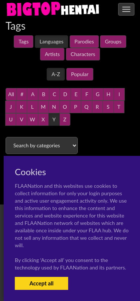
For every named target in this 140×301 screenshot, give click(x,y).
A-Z (55, 74)
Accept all (41, 283)
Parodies (84, 41)
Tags (24, 41)
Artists (52, 54)
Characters (83, 54)
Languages (52, 41)
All (11, 94)
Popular (80, 74)
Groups (113, 41)
